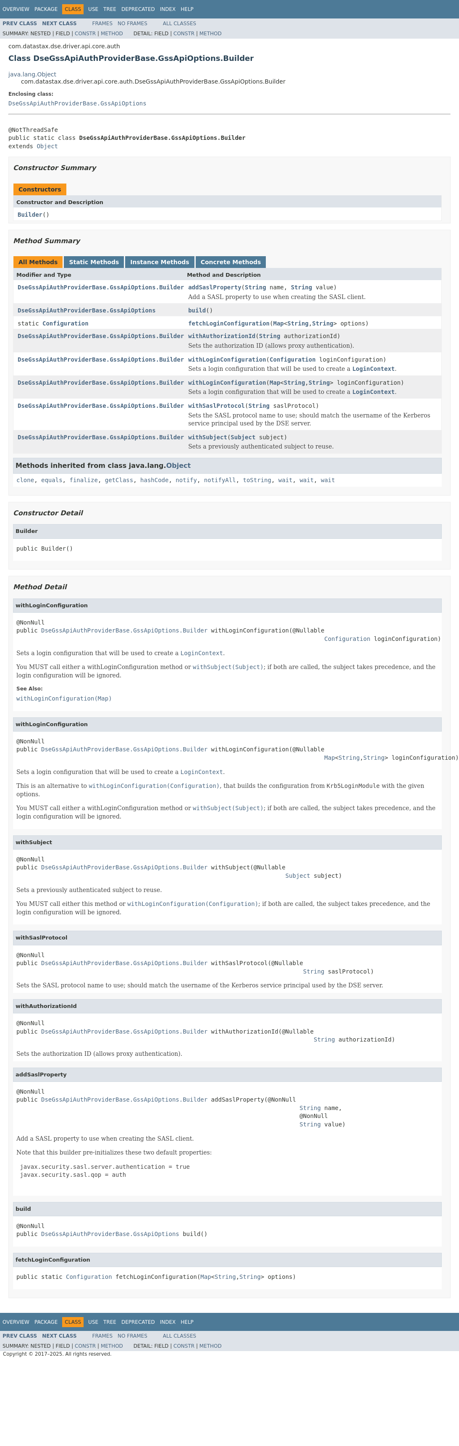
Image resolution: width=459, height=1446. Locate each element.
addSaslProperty (214, 287)
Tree (109, 9)
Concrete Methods (231, 262)
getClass (119, 480)
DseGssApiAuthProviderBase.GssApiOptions (77, 103)
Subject (243, 437)
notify (186, 480)
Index (168, 9)
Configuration (65, 323)
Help (187, 9)
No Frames (132, 23)
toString (257, 480)
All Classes (179, 23)
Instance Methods (159, 262)
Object (47, 146)
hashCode (154, 480)
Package (46, 9)
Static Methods (94, 262)
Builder (30, 214)
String (255, 287)
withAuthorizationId (221, 336)
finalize (83, 480)
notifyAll (220, 480)
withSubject (207, 437)
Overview (16, 9)
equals (52, 480)
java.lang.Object (32, 74)
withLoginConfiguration (227, 359)
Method (112, 34)
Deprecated (138, 9)
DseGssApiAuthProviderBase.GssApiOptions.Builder (101, 287)
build (197, 310)
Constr (85, 34)
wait (285, 480)
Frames (102, 23)
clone (25, 480)
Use (93, 9)
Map (278, 323)
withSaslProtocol (216, 405)
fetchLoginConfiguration (229, 323)
